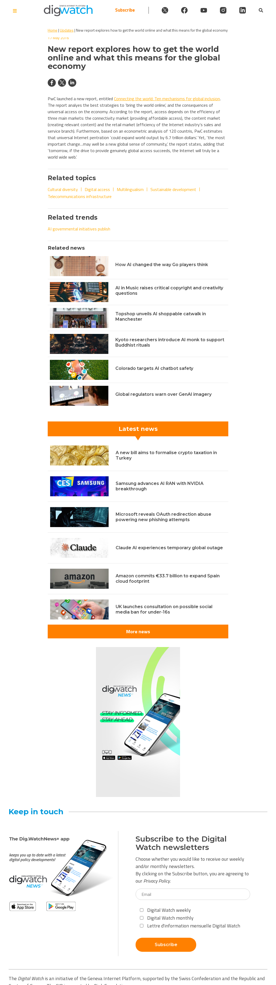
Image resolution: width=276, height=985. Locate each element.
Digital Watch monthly (167, 918)
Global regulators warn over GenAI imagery (163, 394)
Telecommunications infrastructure (80, 196)
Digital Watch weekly (165, 910)
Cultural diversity (63, 189)
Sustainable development (173, 189)
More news (138, 631)
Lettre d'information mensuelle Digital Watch (190, 925)
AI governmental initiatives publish (79, 229)
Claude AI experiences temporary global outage (169, 547)
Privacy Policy (156, 881)
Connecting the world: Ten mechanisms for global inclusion (167, 98)
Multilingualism (130, 189)
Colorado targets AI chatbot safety (154, 368)
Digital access (97, 189)
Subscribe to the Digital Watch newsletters (181, 843)
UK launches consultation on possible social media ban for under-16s (164, 609)
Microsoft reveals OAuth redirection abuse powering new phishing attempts (163, 517)
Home (52, 30)
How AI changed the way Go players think (161, 264)
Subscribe (125, 10)
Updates (67, 30)
